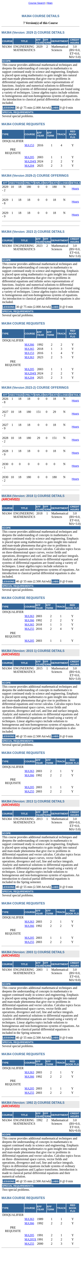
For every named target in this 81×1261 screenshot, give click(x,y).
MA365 (29, 348)
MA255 (29, 628)
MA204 (29, 165)
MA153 (29, 145)
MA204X (30, 161)
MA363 (29, 357)
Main (50, 3)
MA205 (29, 157)
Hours (75, 188)
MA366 (29, 344)
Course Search (36, 3)
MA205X (30, 1239)
